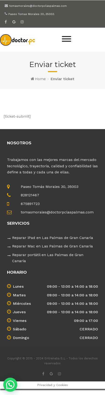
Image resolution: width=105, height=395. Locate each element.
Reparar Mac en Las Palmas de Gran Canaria (52, 246)
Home (40, 79)
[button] (10, 385)
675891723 (30, 203)
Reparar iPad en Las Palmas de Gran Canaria (52, 237)
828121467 (30, 195)
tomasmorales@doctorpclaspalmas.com (38, 5)
